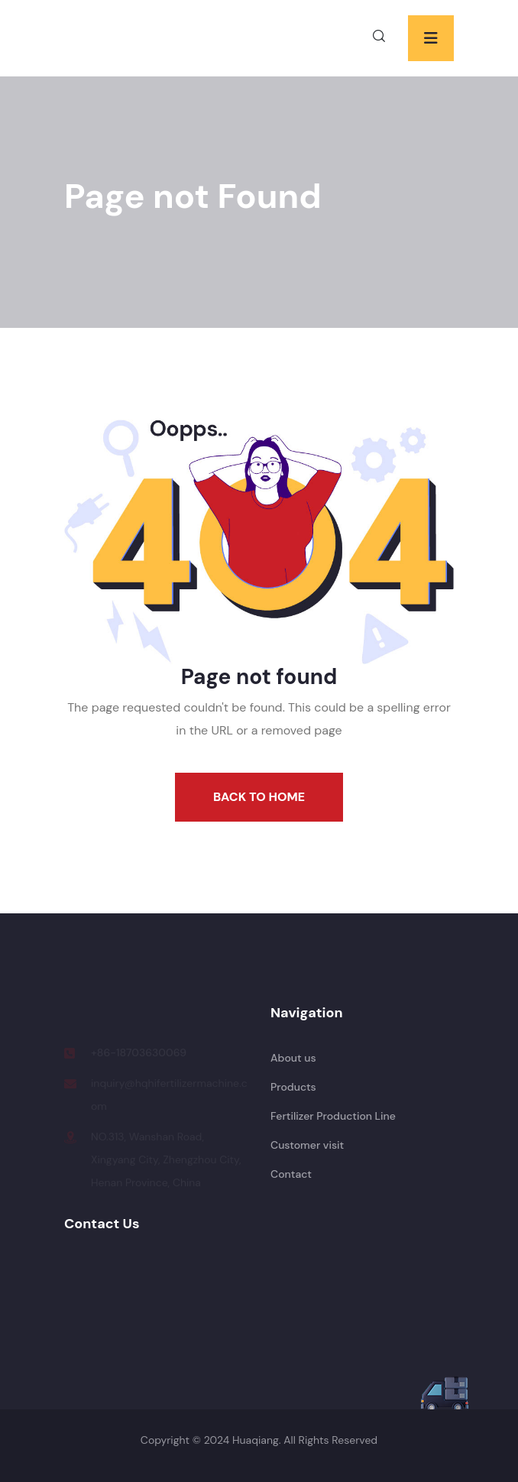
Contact (291, 1174)
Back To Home (259, 797)
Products (293, 1087)
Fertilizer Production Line (333, 1116)
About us (293, 1058)
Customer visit (307, 1145)
